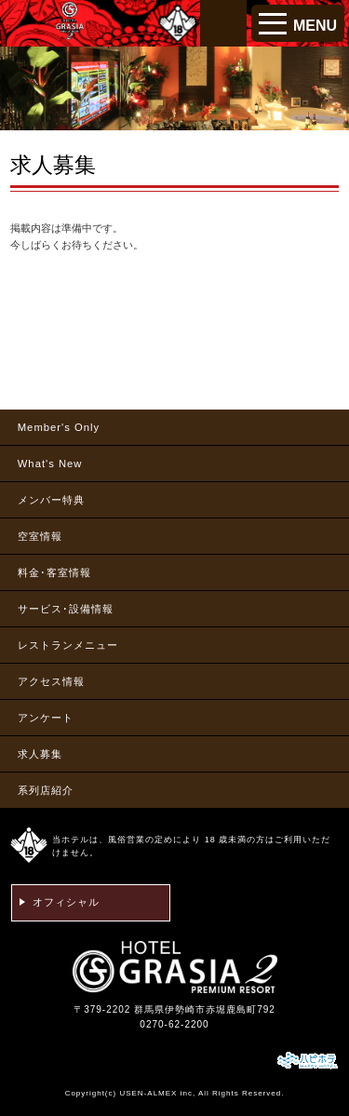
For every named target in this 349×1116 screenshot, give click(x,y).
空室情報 (40, 536)
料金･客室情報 (54, 572)
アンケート (46, 717)
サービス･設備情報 (66, 608)
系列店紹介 (46, 790)
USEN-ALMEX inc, (157, 1093)
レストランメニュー (68, 645)
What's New (50, 463)
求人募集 (40, 754)
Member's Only (59, 427)
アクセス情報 (51, 681)
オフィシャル (66, 902)
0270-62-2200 (174, 1024)
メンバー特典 (51, 499)
